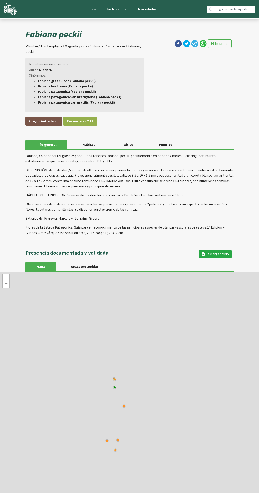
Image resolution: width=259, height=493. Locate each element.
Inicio (95, 9)
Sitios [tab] (129, 144)
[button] (178, 43)
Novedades (147, 9)
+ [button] (6, 277)
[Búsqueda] (235, 9)
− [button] (6, 284)
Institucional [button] (117, 9)
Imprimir (220, 43)
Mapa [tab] (40, 266)
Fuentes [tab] (166, 144)
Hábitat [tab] (89, 144)
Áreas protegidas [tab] (85, 266)
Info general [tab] (46, 144)
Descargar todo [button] (215, 254)
